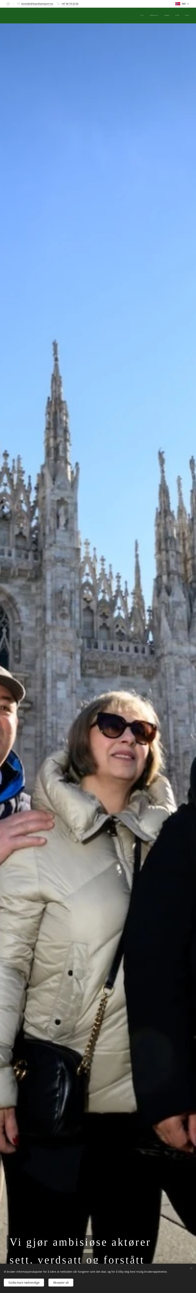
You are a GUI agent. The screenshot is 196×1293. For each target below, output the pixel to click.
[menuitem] (166, 15)
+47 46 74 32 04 (69, 3)
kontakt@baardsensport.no (37, 3)
